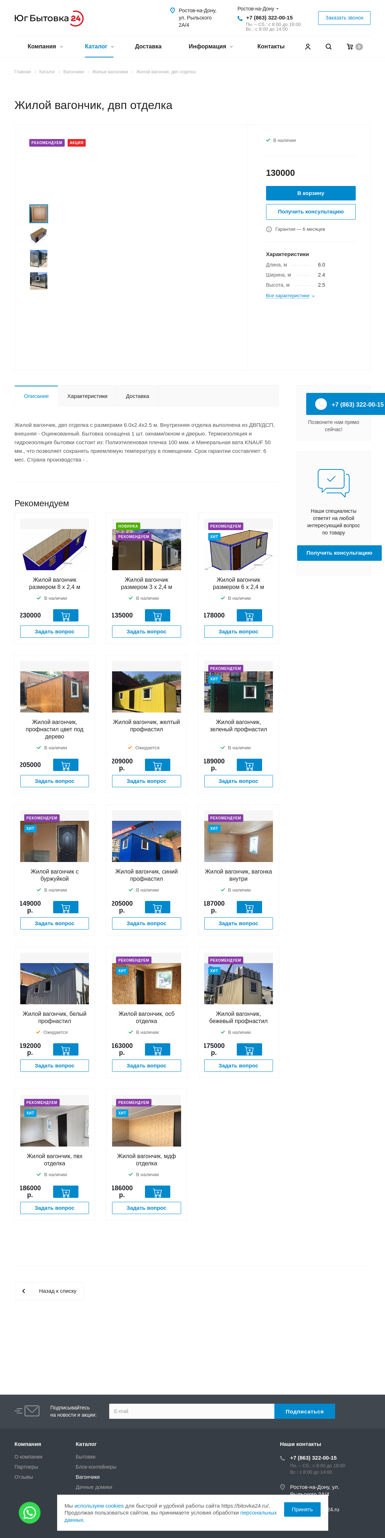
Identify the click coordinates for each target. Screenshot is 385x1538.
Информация (210, 47)
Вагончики (88, 1477)
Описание (36, 396)
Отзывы (23, 1477)
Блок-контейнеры (96, 1467)
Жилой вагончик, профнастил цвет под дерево (55, 729)
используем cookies (99, 1506)
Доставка (148, 46)
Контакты (271, 46)
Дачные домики (94, 1487)
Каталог (99, 47)
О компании (28, 1457)
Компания (45, 47)
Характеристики (87, 396)
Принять (302, 1509)
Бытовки (86, 1457)
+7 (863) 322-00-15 (269, 17)
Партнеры (26, 1467)
